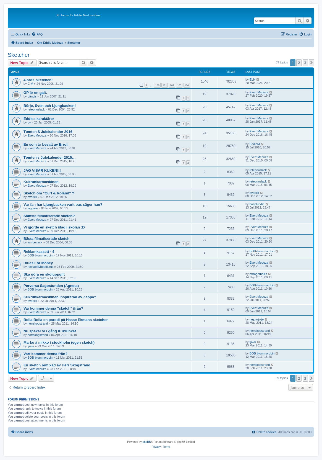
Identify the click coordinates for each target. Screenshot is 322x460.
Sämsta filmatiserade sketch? (49, 216)
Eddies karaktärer (38, 119)
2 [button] (299, 62)
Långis (32, 96)
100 (157, 85)
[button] (311, 62)
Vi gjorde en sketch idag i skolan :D (54, 227)
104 (187, 85)
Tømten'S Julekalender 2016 (47, 132)
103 (179, 85)
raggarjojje (257, 319)
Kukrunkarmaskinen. (41, 182)
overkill (32, 197)
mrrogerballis (258, 274)
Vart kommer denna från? (45, 354)
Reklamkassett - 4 (38, 252)
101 (165, 85)
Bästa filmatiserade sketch (46, 239)
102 (172, 85)
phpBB (147, 441)
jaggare (33, 208)
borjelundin (257, 204)
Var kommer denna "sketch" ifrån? (53, 308)
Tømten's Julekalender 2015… (49, 157)
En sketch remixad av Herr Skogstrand (56, 365)
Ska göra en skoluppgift (44, 274)
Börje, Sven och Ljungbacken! (49, 106)
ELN (252, 79)
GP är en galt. (35, 93)
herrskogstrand (38, 323)
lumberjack (35, 242)
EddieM (255, 144)
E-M (30, 83)
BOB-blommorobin (40, 255)
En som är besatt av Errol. (46, 144)
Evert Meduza (259, 92)
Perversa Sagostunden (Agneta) (51, 286)
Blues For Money (38, 263)
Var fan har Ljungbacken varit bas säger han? (62, 204)
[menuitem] (37, 34)
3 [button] (305, 62)
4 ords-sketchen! (38, 80)
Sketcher (19, 55)
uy (29, 122)
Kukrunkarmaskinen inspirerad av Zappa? (59, 297)
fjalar (31, 346)
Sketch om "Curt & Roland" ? (48, 193)
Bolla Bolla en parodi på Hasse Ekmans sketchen (66, 320)
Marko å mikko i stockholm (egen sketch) (59, 342)
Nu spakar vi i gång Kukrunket (49, 331)
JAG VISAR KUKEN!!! (42, 170)
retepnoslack (36, 109)
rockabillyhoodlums (41, 266)
